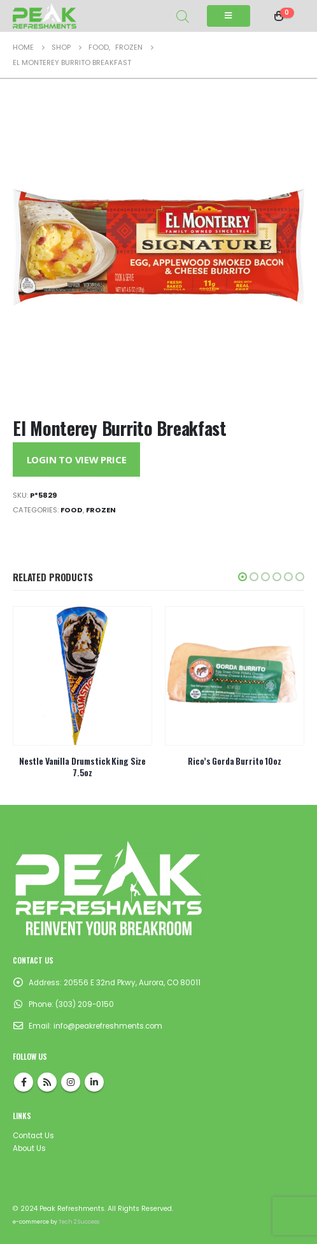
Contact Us (33, 1136)
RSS (47, 1082)
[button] (242, 576)
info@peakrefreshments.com (107, 1026)
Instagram (70, 1082)
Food (71, 510)
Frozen (101, 510)
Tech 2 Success (79, 1222)
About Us (29, 1148)
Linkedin (94, 1082)
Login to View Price (77, 459)
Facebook (23, 1082)
